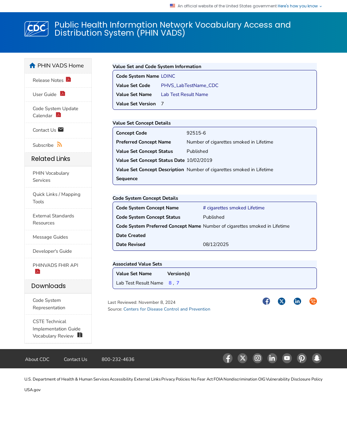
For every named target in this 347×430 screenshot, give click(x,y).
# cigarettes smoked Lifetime (234, 208)
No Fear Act (202, 379)
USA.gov (32, 390)
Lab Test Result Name (184, 94)
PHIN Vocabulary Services (51, 177)
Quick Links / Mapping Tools (56, 198)
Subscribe (48, 145)
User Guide (49, 94)
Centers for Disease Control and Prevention (166, 309)
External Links (147, 379)
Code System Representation (49, 304)
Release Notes (52, 80)
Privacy (168, 379)
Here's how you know (300, 6)
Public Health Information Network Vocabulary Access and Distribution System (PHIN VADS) (173, 29)
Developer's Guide (52, 251)
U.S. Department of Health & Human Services (66, 379)
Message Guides (50, 237)
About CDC (37, 359)
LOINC (168, 76)
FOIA (218, 379)
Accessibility (121, 379)
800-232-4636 (118, 359)
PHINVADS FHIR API (55, 269)
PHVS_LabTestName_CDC (189, 85)
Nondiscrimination (240, 379)
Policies (183, 379)
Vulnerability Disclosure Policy (294, 379)
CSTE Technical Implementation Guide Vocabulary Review (58, 329)
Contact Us (48, 130)
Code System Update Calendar (55, 112)
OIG (261, 379)
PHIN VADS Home (61, 65)
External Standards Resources (53, 219)
